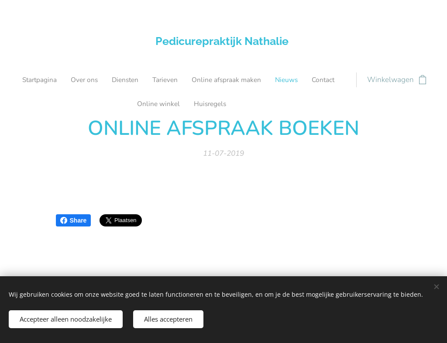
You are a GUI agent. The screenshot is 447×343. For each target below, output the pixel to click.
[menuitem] (125, 80)
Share (73, 220)
